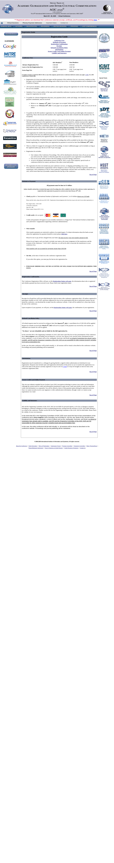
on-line (87, 74)
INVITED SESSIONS (60, 26)
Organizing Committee (79, 446)
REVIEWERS (45, 26)
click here (64, 234)
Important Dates (51, 23)
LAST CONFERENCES (89, 26)
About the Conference (21, 446)
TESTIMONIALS (11, 34)
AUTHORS (18, 26)
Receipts (59, 46)
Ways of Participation (44, 446)
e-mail (65, 366)
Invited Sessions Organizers (71, 448)
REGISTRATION (32, 26)
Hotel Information (33, 446)
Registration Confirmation (59, 44)
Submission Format (56, 446)
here (95, 20)
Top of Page (93, 174)
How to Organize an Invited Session (54, 448)
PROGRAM (74, 26)
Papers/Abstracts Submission (36, 448)
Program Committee (67, 446)
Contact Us (64, 23)
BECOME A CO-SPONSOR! (11, 166)
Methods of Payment (59, 42)
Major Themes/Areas (92, 446)
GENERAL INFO (6, 26)
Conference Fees (59, 40)
